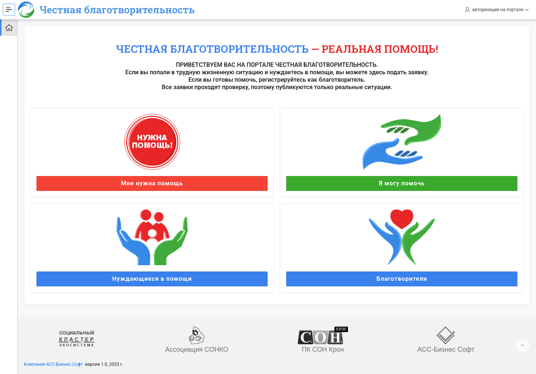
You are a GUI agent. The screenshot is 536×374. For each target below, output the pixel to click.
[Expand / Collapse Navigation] (9, 10)
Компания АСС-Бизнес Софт (53, 364)
